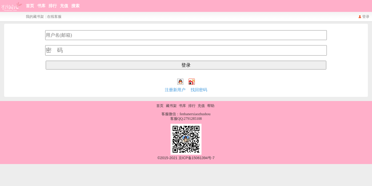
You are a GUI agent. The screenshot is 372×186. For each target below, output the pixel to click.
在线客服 (54, 17)
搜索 (75, 6)
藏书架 (171, 106)
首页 (30, 6)
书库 (41, 6)
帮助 (210, 106)
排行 (53, 6)
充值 (64, 6)
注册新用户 (175, 90)
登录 (365, 17)
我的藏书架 (35, 17)
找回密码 (199, 90)
